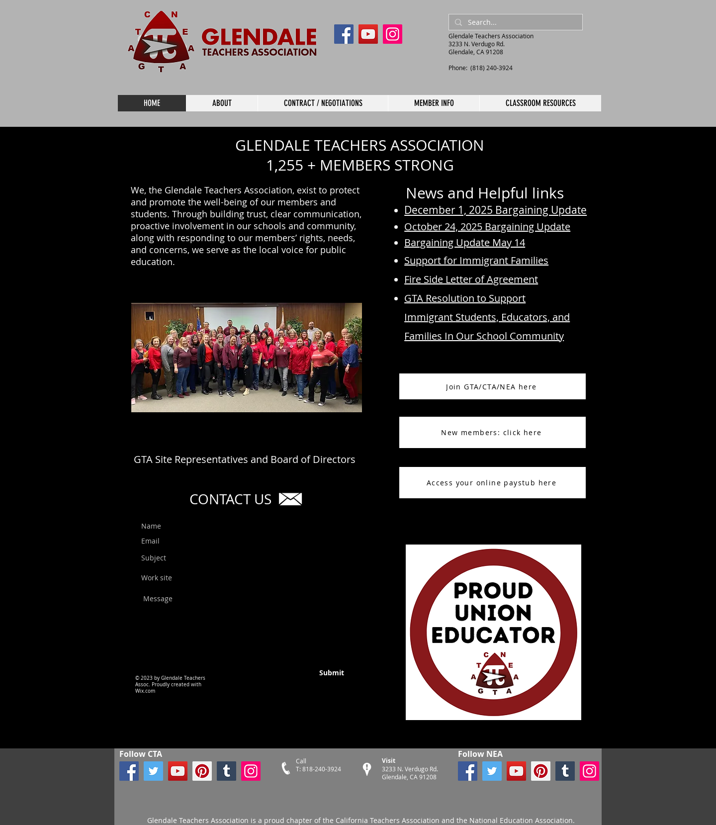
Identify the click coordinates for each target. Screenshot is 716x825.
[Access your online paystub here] (492, 482)
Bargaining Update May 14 (464, 242)
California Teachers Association (388, 820)
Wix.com (145, 691)
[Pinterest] (202, 771)
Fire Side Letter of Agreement (471, 279)
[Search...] (514, 22)
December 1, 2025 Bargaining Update (495, 210)
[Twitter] (153, 771)
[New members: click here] (492, 432)
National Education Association (520, 820)
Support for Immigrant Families (476, 260)
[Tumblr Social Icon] (226, 771)
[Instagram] (392, 34)
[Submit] (309, 672)
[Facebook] (344, 34)
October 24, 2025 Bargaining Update (487, 226)
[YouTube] (368, 34)
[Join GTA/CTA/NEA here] (492, 386)
